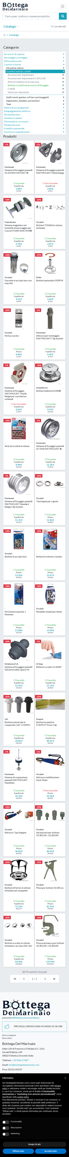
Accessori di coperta (34, 54)
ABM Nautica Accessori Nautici (25, 1018)
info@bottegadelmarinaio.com (24, 1064)
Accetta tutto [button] (50, 1151)
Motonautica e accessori (34, 121)
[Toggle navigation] (63, 6)
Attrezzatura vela (34, 61)
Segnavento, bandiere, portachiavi (35, 100)
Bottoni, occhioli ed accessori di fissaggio (36, 85)
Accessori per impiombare (36, 75)
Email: (5, 1064)
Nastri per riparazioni (36, 92)
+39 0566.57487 (20, 1060)
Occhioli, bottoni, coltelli (35, 71)
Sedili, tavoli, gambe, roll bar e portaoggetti (35, 97)
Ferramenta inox (34, 114)
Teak (35, 104)
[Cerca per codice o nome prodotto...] (30, 16)
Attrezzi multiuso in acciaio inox (36, 82)
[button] (65, 1078)
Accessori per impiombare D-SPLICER (36, 78)
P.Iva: (4, 1069)
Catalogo (11, 26)
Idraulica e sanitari (34, 118)
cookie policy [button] (23, 1097)
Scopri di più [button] (34, 1144)
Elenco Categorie (9, 1035)
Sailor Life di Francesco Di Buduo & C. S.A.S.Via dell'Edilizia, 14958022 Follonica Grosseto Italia (23, 1052)
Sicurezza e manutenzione (34, 132)
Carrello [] (58, 26)
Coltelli (36, 88)
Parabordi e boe (34, 125)
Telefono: (7, 1060)
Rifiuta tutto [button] (18, 1151)
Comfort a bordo (34, 64)
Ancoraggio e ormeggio (34, 57)
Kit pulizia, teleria (35, 68)
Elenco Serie (7, 1038)
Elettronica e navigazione (34, 107)
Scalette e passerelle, (34, 128)
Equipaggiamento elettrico (34, 111)
